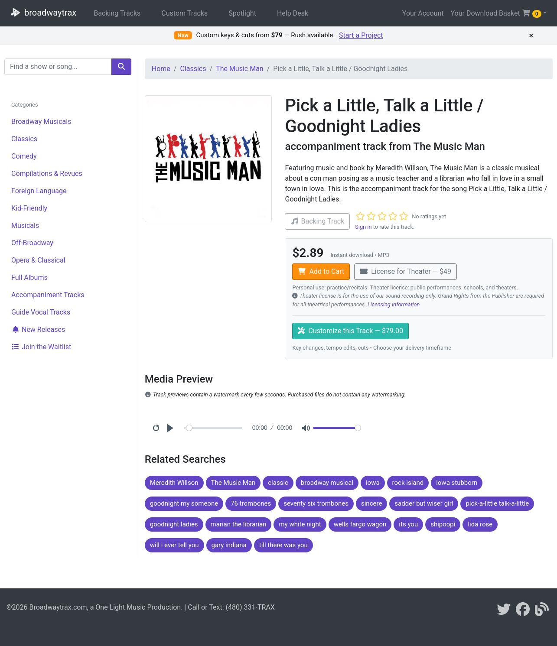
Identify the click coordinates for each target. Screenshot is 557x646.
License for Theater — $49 (405, 271)
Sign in (363, 227)
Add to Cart (321, 271)
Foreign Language (38, 191)
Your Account (423, 13)
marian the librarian (239, 524)
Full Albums (29, 277)
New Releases (38, 329)
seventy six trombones (316, 503)
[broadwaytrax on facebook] (522, 612)
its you (408, 524)
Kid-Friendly (29, 208)
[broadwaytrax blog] (541, 612)
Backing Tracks (117, 13)
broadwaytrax (41, 12)
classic (278, 483)
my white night (300, 524)
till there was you (283, 545)
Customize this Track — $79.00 (350, 331)
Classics (24, 139)
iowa (373, 483)
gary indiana (229, 545)
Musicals (25, 225)
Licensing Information (394, 304)
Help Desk (292, 13)
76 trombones (251, 503)
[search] (121, 66)
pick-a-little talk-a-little (497, 503)
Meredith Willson (174, 483)
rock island (408, 483)
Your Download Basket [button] (495, 13)
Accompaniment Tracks (48, 295)
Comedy (24, 156)
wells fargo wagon (360, 524)
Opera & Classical (38, 260)
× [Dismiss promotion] (531, 35)
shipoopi (442, 524)
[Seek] (214, 428)
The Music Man (240, 69)
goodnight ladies (174, 524)
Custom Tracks (184, 13)
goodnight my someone (184, 503)
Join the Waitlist (41, 347)
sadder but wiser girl (423, 503)
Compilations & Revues (46, 173)
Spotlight (242, 13)
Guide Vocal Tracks (40, 312)
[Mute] (306, 428)
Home (161, 69)
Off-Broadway (32, 243)
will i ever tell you (174, 545)
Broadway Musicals (41, 121)
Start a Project (361, 35)
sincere (371, 503)
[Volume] (337, 428)
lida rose (480, 524)
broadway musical (327, 483)
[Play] (170, 428)
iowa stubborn (456, 483)
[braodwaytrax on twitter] (503, 612)
